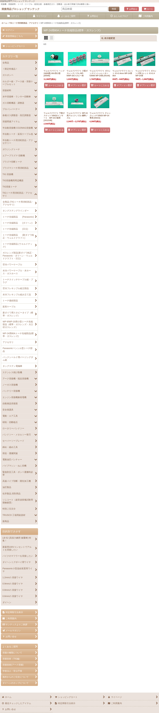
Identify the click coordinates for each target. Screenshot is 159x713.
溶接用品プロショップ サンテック (21, 9)
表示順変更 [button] (108, 38)
